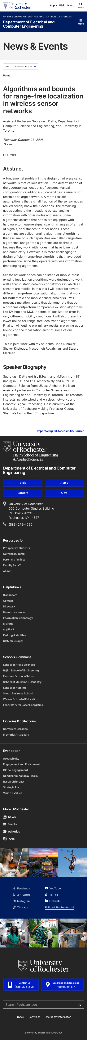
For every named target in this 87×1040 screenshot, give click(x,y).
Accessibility (11, 758)
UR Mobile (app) (13, 641)
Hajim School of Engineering (21, 670)
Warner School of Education (20, 699)
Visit (62, 5)
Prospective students (16, 548)
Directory (9, 606)
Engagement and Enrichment (21, 764)
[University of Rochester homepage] (17, 5)
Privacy (20, 1017)
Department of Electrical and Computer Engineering (29, 24)
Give (69, 5)
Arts (8, 839)
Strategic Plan (11, 787)
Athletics (11, 831)
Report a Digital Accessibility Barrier (60, 431)
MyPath (8, 623)
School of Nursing (14, 687)
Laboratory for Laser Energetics (23, 705)
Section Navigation (20, 66)
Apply (53, 5)
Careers (22, 493)
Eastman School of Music (19, 676)
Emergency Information (58, 1017)
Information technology (18, 618)
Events (10, 824)
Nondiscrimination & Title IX (20, 776)
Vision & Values (12, 793)
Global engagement (15, 770)
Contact (8, 600)
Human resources (14, 612)
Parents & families (14, 559)
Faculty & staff (12, 565)
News (9, 817)
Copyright (34, 1017)
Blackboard (10, 595)
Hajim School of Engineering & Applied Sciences (37, 16)
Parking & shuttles (14, 635)
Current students (14, 554)
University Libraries (15, 729)
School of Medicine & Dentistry (22, 682)
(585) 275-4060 (20, 524)
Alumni (7, 571)
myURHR (8, 629)
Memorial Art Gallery (16, 734)
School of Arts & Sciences (19, 664)
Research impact (13, 781)
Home (6, 75)
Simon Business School (18, 693)
